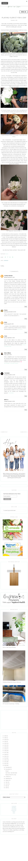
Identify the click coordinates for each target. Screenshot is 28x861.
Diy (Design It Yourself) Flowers (11, 363)
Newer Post (5, 431)
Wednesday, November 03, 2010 (10, 311)
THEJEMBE (7, 373)
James (5, 322)
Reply (26, 306)
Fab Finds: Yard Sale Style (11, 772)
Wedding (6, 260)
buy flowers (20, 329)
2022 (5, 743)
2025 (5, 737)
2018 (5, 750)
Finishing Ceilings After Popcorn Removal (12, 682)
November (7, 769)
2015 (5, 756)
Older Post (23, 431)
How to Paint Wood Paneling (9, 647)
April (6, 787)
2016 (5, 754)
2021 (5, 745)
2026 (5, 735)
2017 (5, 752)
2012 (5, 761)
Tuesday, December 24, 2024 (9, 401)
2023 (5, 741)
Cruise (5, 336)
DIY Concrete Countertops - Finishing (11, 703)
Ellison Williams (7, 353)
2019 (5, 748)
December (7, 767)
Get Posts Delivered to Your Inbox (11, 493)
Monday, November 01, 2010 (9, 277)
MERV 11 (6, 399)
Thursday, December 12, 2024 (9, 374)
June (6, 784)
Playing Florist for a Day (10, 774)
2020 (5, 747)
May (6, 785)
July (6, 782)
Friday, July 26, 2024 (8, 354)
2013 (5, 759)
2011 (5, 763)
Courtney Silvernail (8, 275)
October (7, 776)
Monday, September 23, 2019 (9, 337)
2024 (5, 739)
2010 (5, 765)
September (7, 778)
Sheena (5, 310)
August (6, 780)
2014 (5, 758)
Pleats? (7, 771)
